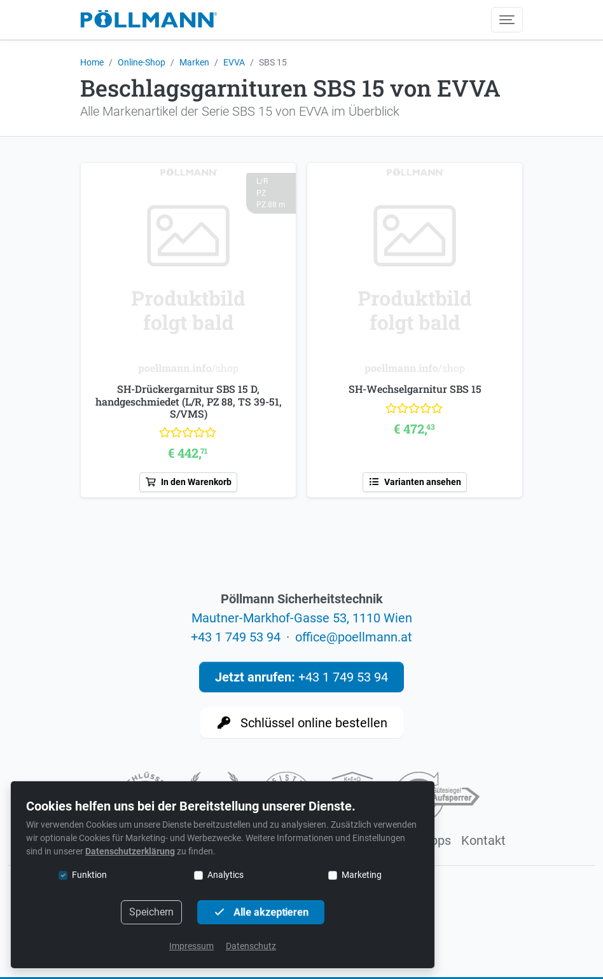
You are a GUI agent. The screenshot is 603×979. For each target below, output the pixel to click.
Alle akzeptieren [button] (260, 912)
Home (92, 62)
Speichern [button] (151, 912)
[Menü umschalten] (507, 19)
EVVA (234, 62)
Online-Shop (141, 62)
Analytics (225, 875)
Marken (194, 62)
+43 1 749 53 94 (236, 637)
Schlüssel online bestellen (301, 722)
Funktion (89, 875)
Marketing (362, 875)
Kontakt (483, 840)
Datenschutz (251, 946)
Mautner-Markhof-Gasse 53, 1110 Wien (301, 618)
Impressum (191, 946)
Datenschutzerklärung (130, 851)
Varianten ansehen (414, 482)
